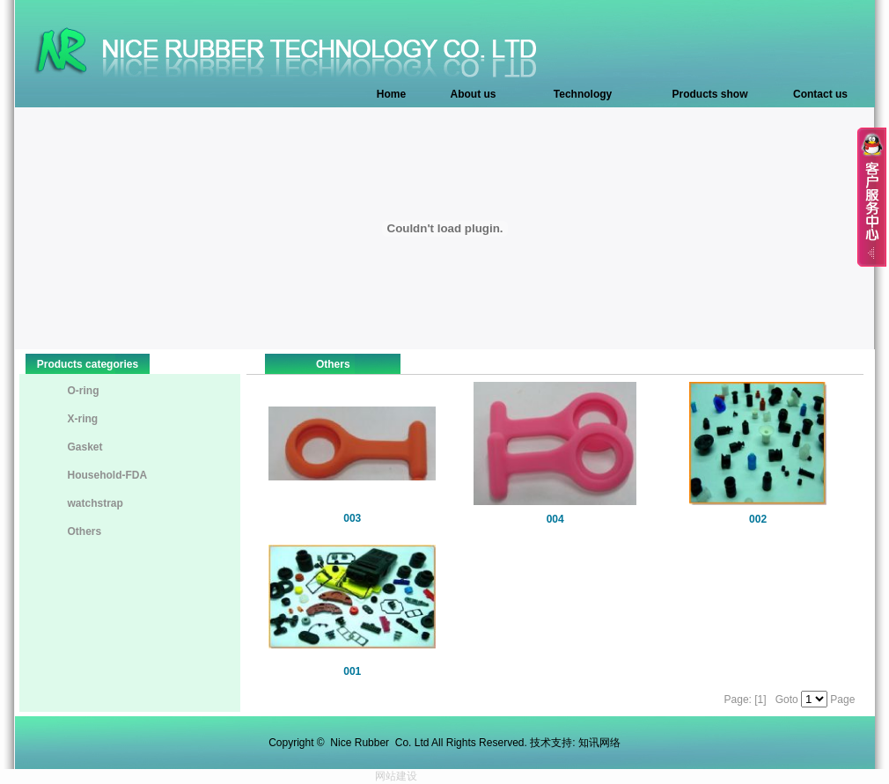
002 (758, 519)
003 (352, 518)
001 (352, 671)
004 (555, 519)
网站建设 (396, 776)
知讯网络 (599, 742)
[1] (760, 699)
